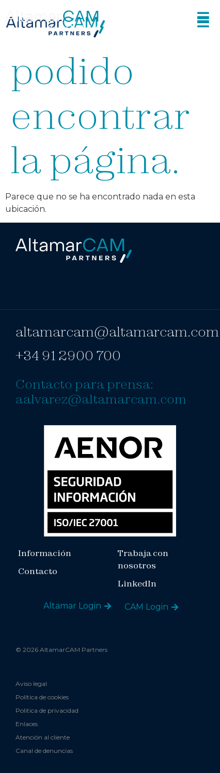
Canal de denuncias (44, 750)
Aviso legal (31, 683)
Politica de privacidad (46, 710)
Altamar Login (72, 606)
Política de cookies (42, 697)
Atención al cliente (42, 737)
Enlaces (26, 724)
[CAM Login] (175, 607)
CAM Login (146, 607)
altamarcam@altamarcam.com (117, 331)
